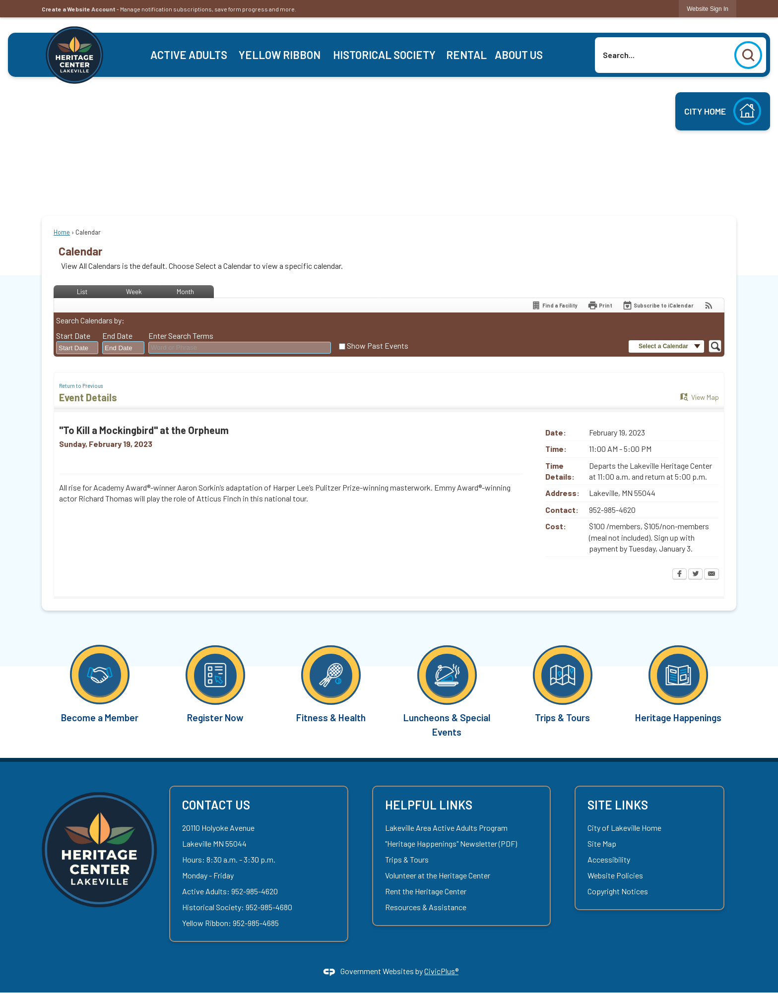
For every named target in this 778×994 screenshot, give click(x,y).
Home (62, 232)
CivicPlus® (441, 971)
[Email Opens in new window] (711, 574)
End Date (117, 335)
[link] (707, 8)
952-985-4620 (254, 891)
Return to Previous (81, 385)
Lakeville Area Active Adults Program (446, 827)
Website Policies (615, 875)
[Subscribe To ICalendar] (658, 305)
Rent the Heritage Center (425, 891)
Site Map (601, 843)
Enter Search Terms (180, 335)
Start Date (73, 335)
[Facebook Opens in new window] (679, 574)
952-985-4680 (269, 907)
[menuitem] (188, 55)
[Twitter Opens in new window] (695, 574)
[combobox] (77, 348)
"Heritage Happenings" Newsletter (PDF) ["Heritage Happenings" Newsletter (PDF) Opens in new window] (451, 843)
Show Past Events (377, 345)
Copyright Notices (617, 891)
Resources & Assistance (425, 907)
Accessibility (608, 859)
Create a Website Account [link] (79, 8)
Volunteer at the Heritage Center (437, 875)
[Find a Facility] (554, 305)
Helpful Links (428, 805)
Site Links (617, 805)
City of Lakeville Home (624, 827)
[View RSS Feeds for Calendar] (709, 305)
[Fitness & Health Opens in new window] (331, 683)
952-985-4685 (256, 923)
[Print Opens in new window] (599, 305)
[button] (748, 55)
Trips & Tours (407, 859)
